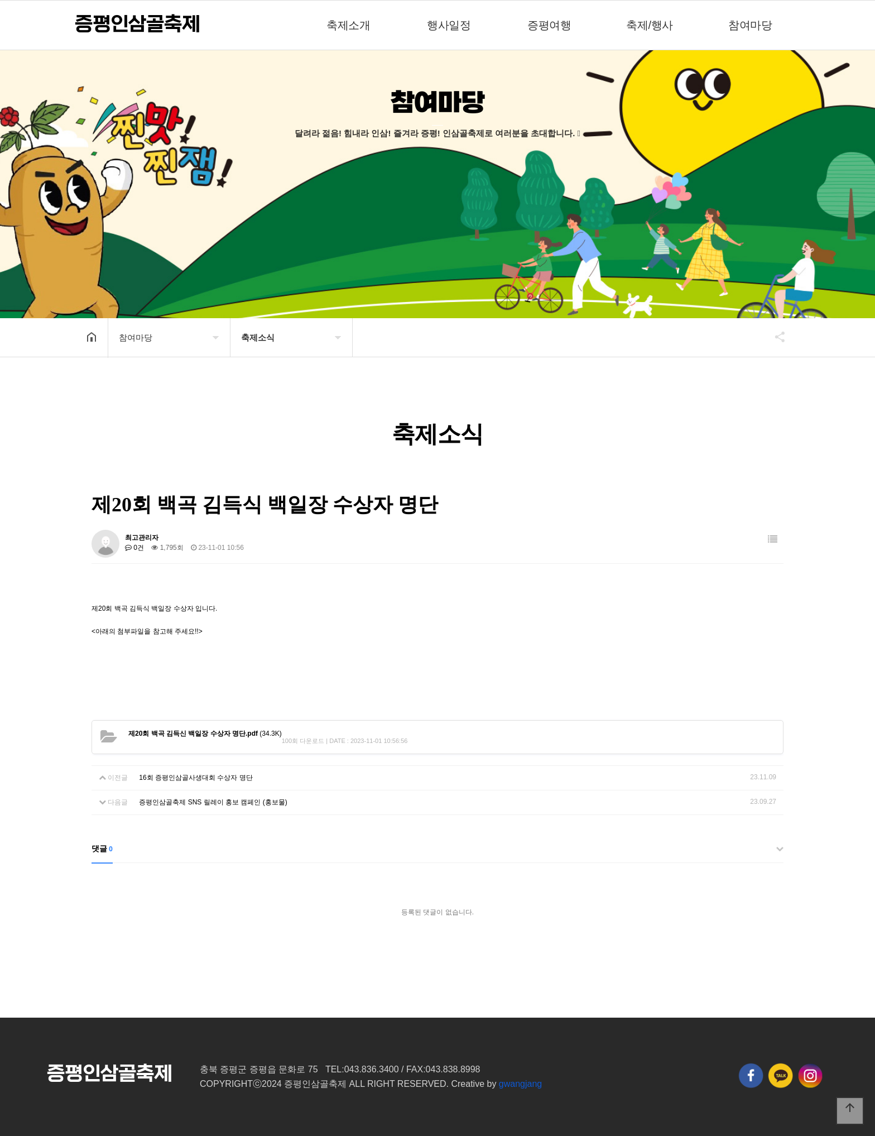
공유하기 (774, 336)
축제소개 (348, 25)
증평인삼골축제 (137, 24)
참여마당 (750, 25)
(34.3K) (205, 733)
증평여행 (549, 25)
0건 (134, 548)
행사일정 (448, 25)
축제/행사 (649, 25)
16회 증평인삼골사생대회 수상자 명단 (195, 778)
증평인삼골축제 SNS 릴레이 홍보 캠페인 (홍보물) (213, 802)
